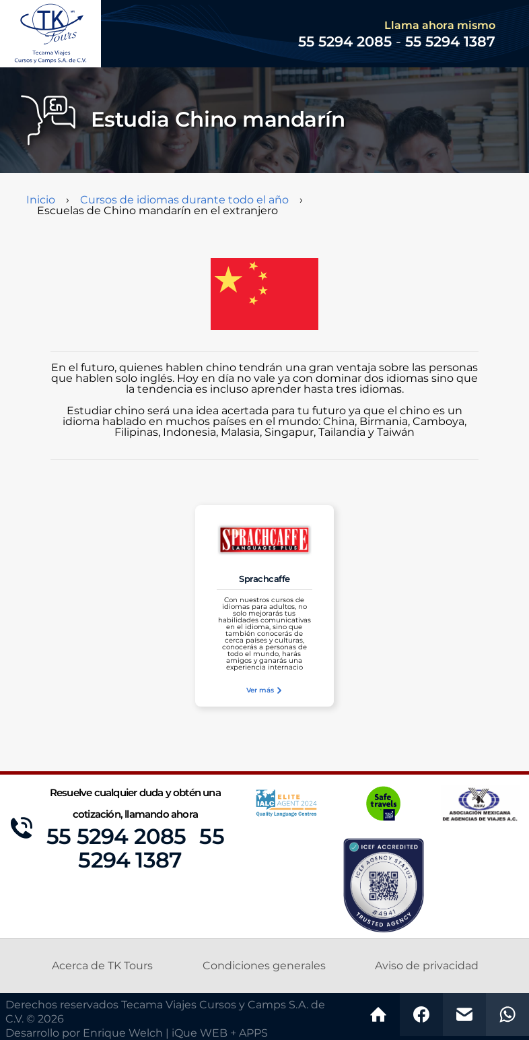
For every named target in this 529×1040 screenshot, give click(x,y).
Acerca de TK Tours (102, 966)
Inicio (40, 200)
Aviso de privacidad (427, 966)
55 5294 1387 (450, 42)
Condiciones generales (264, 966)
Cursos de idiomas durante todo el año (184, 200)
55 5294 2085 (116, 837)
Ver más (264, 690)
